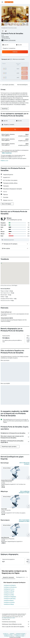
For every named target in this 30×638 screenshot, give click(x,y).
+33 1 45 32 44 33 (6, 38)
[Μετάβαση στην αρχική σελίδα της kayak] (9, 2)
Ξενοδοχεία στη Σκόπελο (9, 602)
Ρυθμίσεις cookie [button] (4, 160)
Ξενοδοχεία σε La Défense (9, 636)
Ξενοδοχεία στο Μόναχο (9, 591)
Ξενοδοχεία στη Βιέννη (9, 593)
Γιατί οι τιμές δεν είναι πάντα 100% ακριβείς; (15, 626)
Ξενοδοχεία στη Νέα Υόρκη (9, 598)
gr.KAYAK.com (5, 633)
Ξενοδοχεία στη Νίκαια (9, 604)
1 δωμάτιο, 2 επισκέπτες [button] (9, 48)
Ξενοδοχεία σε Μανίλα (9, 600)
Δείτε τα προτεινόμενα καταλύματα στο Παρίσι (24, 520)
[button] (2, 2)
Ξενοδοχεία (12, 633)
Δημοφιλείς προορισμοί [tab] (8, 577)
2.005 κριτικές (12, 40)
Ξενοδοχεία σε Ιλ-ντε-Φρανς (19, 634)
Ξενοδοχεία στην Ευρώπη (20, 633)
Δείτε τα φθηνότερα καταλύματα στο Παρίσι (24, 492)
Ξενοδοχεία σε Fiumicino (9, 589)
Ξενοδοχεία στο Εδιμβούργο (10, 596)
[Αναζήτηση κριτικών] (16, 240)
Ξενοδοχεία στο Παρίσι (20, 636)
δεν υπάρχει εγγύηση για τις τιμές (8, 617)
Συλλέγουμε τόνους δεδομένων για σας (15, 624)
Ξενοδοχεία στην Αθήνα (9, 594)
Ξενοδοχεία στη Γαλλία (8, 634)
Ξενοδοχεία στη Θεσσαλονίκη (10, 587)
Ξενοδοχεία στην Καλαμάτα (10, 585)
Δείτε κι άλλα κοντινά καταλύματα (24, 463)
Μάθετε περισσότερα (7, 153)
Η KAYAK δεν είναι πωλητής (15, 622)
